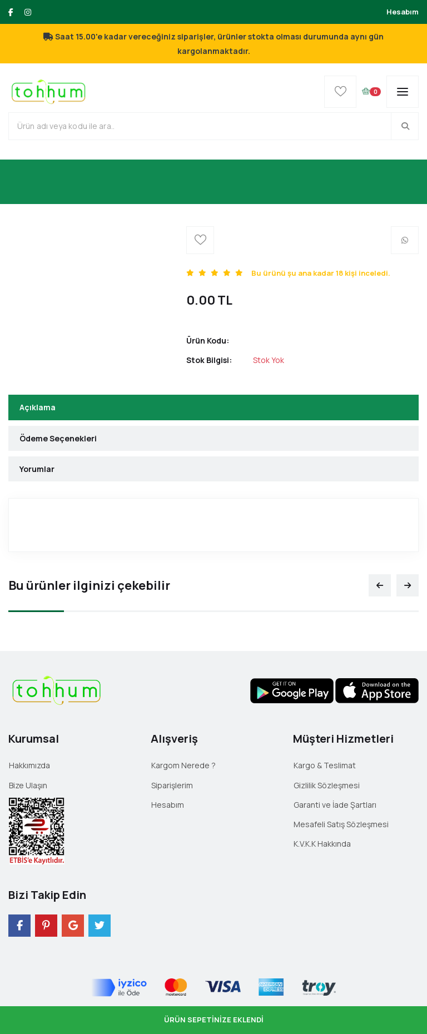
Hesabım (402, 12)
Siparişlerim (172, 785)
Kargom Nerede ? (183, 765)
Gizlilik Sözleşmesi (327, 785)
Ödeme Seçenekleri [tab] (58, 438)
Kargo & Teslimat (325, 765)
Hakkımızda (29, 765)
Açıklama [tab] (37, 407)
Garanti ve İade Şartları (335, 804)
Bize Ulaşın (28, 785)
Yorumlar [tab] (36, 469)
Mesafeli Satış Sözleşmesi (341, 824)
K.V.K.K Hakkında (322, 843)
